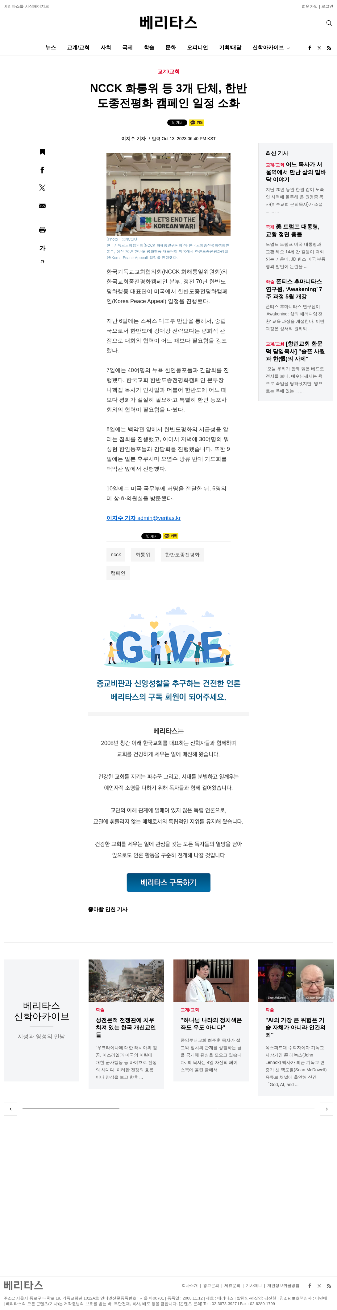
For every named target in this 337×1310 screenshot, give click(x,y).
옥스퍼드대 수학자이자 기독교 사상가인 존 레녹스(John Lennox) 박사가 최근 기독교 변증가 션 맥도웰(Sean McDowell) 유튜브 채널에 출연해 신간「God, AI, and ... (296, 1066)
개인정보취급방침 (283, 1285)
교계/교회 (78, 48)
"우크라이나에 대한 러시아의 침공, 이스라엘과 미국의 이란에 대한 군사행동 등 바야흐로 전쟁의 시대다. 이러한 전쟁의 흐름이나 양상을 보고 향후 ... (126, 1062)
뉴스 (50, 48)
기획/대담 (230, 48)
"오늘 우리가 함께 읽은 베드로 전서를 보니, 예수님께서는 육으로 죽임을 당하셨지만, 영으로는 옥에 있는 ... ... (295, 379)
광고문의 (211, 1285)
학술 (149, 48)
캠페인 (118, 573)
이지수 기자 (134, 138)
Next (326, 1109)
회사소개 (190, 1285)
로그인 (327, 6)
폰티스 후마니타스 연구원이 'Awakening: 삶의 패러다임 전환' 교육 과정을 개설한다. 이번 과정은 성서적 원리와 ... (295, 317)
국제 (127, 48)
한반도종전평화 (182, 554)
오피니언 (197, 48)
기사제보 (254, 1285)
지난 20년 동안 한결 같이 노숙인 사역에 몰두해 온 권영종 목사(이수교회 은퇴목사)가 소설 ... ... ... (295, 200)
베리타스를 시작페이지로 (26, 6)
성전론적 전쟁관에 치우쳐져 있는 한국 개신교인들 (126, 1027)
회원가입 (310, 6)
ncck (116, 554)
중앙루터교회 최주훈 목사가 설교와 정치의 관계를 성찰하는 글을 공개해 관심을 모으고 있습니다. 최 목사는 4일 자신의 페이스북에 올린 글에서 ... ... (211, 1055)
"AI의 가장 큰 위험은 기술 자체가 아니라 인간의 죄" (295, 1027)
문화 (170, 48)
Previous (10, 1109)
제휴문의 (232, 1285)
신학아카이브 (268, 48)
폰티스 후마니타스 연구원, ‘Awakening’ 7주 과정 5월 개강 (294, 289)
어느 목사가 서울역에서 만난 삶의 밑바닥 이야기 (296, 172)
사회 (106, 48)
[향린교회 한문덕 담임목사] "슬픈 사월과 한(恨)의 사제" (295, 351)
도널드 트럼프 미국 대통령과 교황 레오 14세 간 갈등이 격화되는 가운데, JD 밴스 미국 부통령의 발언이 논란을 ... (296, 255)
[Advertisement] (169, 1196)
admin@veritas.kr (159, 518)
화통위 (142, 554)
